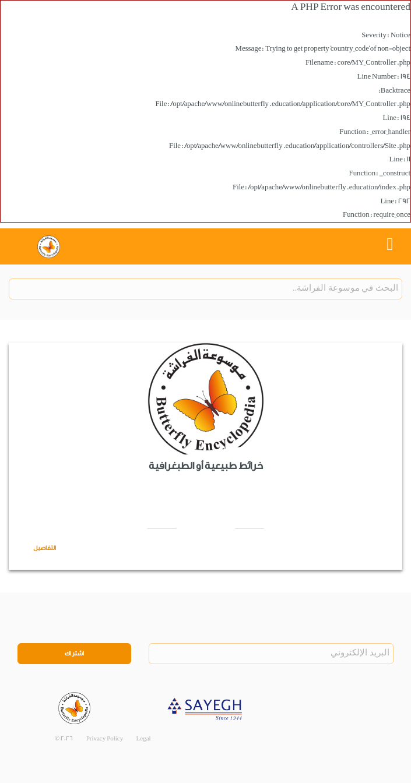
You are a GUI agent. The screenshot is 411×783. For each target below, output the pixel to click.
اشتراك (75, 653)
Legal (143, 738)
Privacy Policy (105, 738)
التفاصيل (44, 548)
